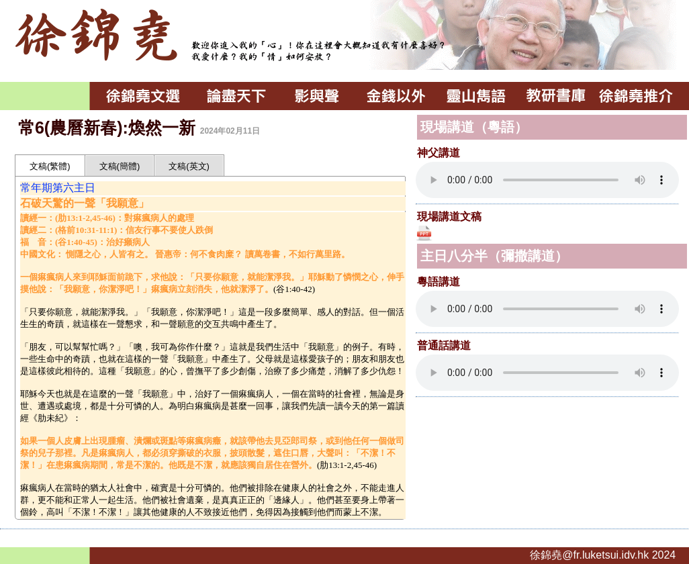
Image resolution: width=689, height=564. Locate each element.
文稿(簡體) (119, 166)
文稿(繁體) (50, 166)
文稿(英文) (189, 166)
